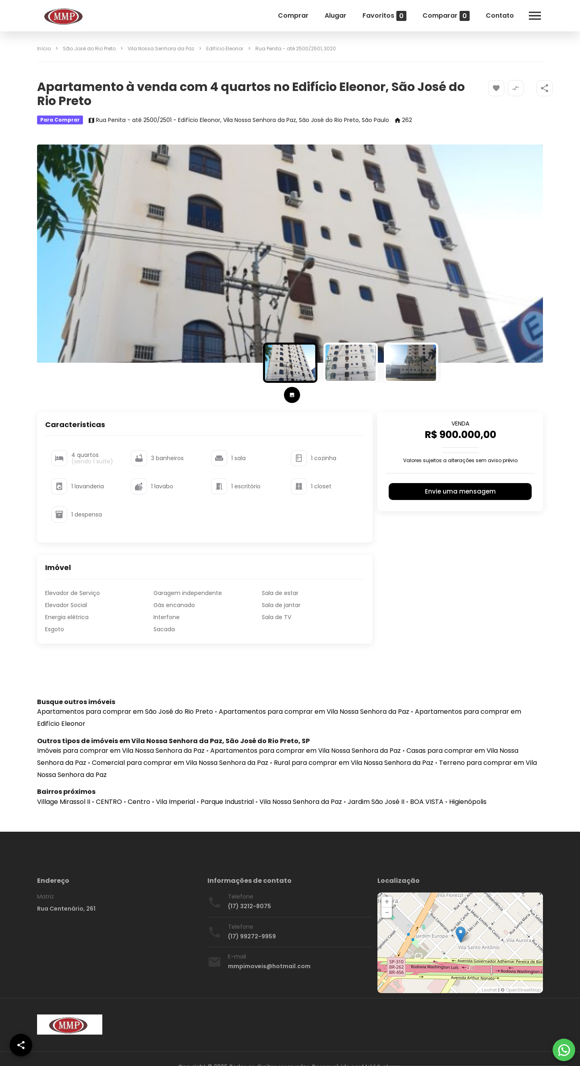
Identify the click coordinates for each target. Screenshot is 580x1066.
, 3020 (295, 48)
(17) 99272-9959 (252, 936)
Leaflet (489, 990)
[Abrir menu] (535, 16)
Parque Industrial (227, 801)
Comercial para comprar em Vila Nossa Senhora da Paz (180, 762)
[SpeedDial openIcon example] (544, 88)
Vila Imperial (175, 801)
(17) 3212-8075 (249, 906)
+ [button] (387, 902)
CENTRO (109, 801)
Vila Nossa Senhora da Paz (161, 48)
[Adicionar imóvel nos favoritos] (496, 88)
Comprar (293, 15)
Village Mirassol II (63, 801)
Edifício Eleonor (224, 48)
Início (44, 48)
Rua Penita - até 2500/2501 (288, 48)
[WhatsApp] (564, 1050)
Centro (139, 801)
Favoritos (384, 16)
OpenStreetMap (523, 990)
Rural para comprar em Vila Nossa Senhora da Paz (353, 762)
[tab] (292, 395)
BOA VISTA (426, 801)
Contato (500, 15)
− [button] (387, 912)
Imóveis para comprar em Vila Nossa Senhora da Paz (121, 750)
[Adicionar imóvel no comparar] (516, 88)
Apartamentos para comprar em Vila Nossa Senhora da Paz (314, 711)
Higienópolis (468, 801)
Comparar (446, 16)
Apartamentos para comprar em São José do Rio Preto (125, 711)
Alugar (335, 15)
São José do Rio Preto (89, 48)
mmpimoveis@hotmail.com (269, 966)
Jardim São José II (376, 801)
